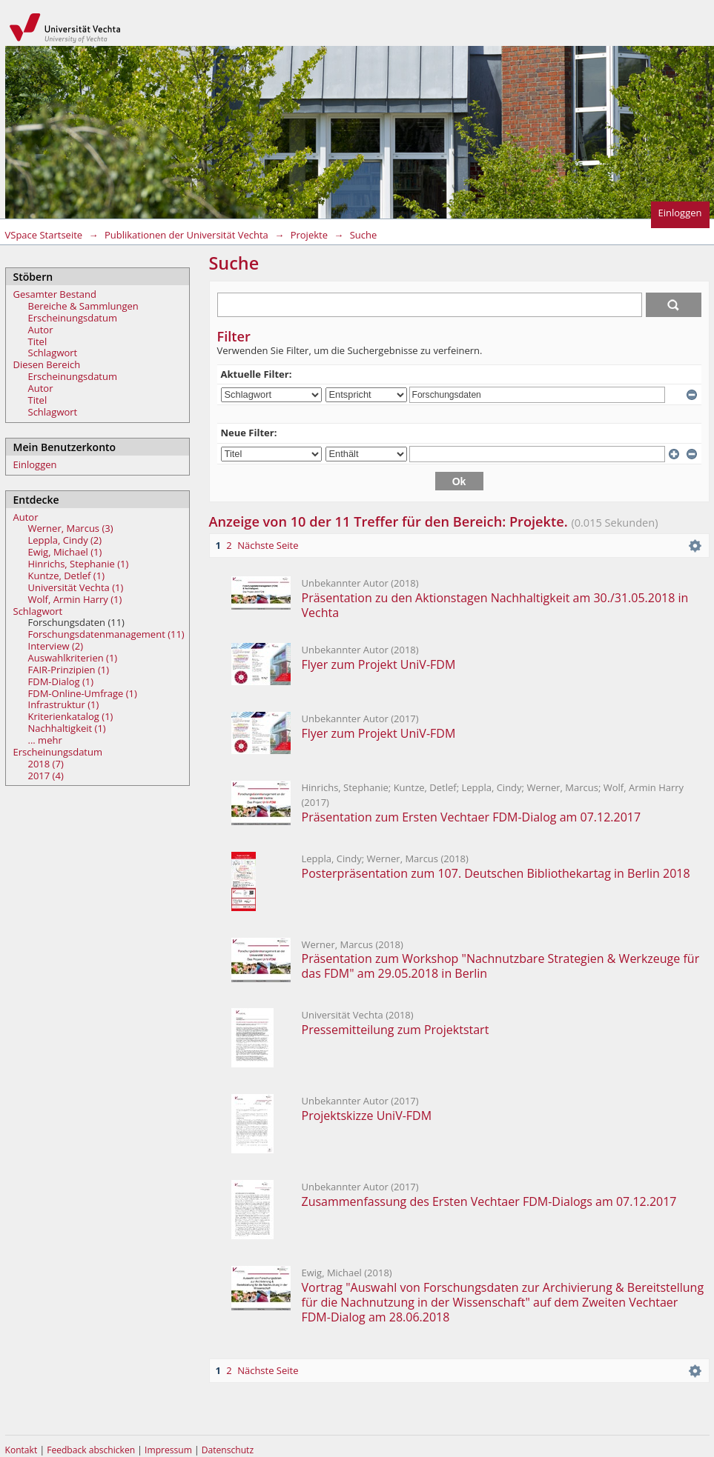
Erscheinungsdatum (73, 317)
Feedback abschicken (91, 1450)
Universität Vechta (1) (76, 587)
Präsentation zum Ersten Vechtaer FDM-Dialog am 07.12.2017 (471, 817)
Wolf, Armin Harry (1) (75, 599)
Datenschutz (228, 1450)
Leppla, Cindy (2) (65, 540)
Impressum (169, 1450)
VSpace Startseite (44, 234)
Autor (40, 329)
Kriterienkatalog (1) (70, 716)
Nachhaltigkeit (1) (67, 728)
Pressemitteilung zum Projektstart (395, 1029)
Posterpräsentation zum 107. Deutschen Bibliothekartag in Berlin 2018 (496, 873)
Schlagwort (53, 352)
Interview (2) (55, 646)
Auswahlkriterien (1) (73, 657)
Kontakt (21, 1450)
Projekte (309, 234)
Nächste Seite (267, 545)
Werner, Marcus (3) (70, 528)
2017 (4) (46, 775)
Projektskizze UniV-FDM (368, 1115)
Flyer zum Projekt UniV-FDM (379, 664)
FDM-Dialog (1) (61, 681)
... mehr (45, 740)
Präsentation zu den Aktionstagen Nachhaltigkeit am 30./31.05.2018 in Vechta (495, 605)
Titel (37, 341)
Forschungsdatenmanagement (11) (106, 634)
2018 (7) (46, 763)
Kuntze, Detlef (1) (66, 575)
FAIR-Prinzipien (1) (69, 669)
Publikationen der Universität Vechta (186, 234)
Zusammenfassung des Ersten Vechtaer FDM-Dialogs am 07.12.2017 (489, 1201)
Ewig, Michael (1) (65, 552)
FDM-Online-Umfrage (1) (82, 693)
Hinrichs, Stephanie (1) (78, 563)
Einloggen (680, 212)
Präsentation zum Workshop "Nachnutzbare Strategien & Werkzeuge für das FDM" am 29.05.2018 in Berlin (501, 965)
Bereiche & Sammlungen (83, 306)
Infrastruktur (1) (63, 704)
